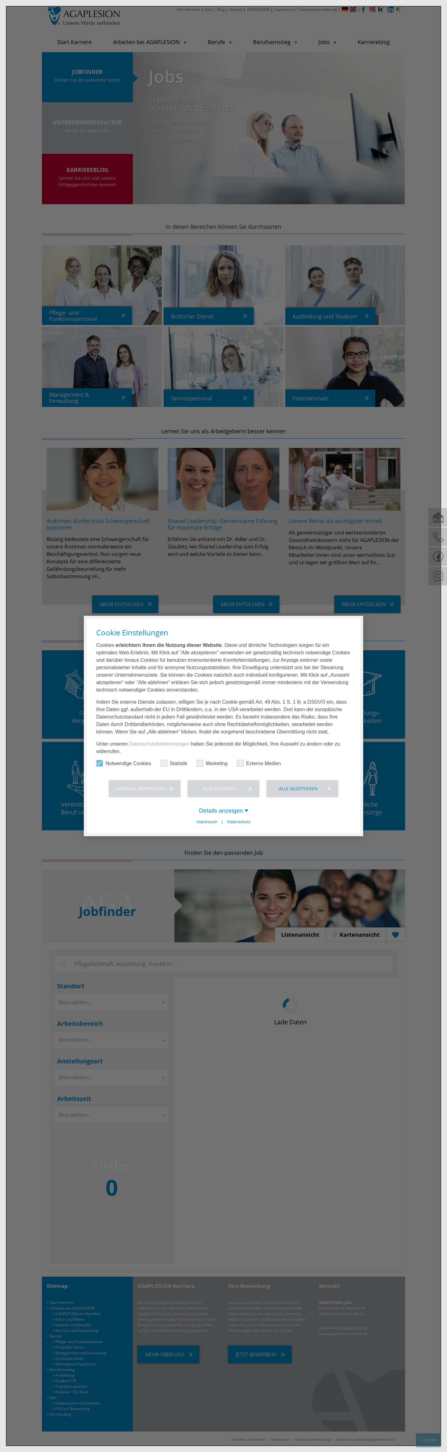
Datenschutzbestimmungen (159, 743)
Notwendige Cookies (123, 763)
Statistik (173, 763)
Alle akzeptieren (298, 788)
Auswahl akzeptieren (140, 788)
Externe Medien (259, 763)
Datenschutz (239, 821)
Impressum (206, 821)
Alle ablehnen (220, 788)
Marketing (212, 763)
